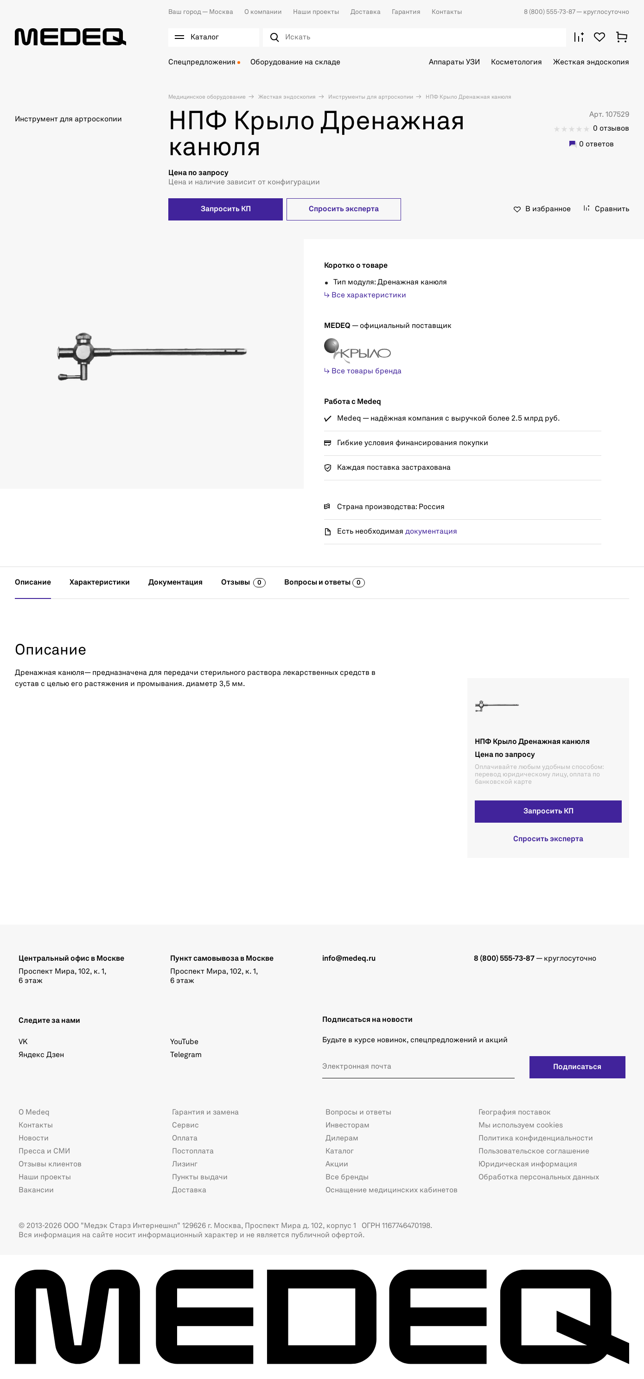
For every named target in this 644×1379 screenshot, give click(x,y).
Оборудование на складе (295, 62)
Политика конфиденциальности (535, 1138)
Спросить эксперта (344, 209)
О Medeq (34, 1112)
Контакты (447, 12)
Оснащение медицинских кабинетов (391, 1190)
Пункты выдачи (200, 1177)
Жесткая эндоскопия (591, 62)
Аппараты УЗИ (454, 62)
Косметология (516, 62)
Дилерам (341, 1138)
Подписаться (577, 1067)
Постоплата (193, 1151)
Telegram (186, 1055)
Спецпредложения (202, 62)
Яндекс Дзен (41, 1055)
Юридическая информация (527, 1164)
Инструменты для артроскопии (370, 97)
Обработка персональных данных (538, 1177)
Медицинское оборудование (207, 97)
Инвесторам (347, 1125)
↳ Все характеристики (365, 295)
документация (431, 531)
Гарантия (406, 12)
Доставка (366, 12)
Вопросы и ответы (358, 1112)
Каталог (339, 1151)
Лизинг (185, 1164)
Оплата (185, 1138)
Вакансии (36, 1190)
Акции (336, 1164)
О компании (263, 12)
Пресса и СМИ (44, 1151)
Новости (34, 1138)
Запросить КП (226, 209)
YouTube (184, 1042)
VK (23, 1042)
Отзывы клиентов (50, 1164)
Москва (200, 12)
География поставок (514, 1112)
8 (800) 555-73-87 (550, 12)
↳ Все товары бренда (363, 371)
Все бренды (347, 1177)
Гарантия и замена (205, 1112)
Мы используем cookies (520, 1125)
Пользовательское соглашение (533, 1151)
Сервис (185, 1125)
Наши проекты (316, 12)
